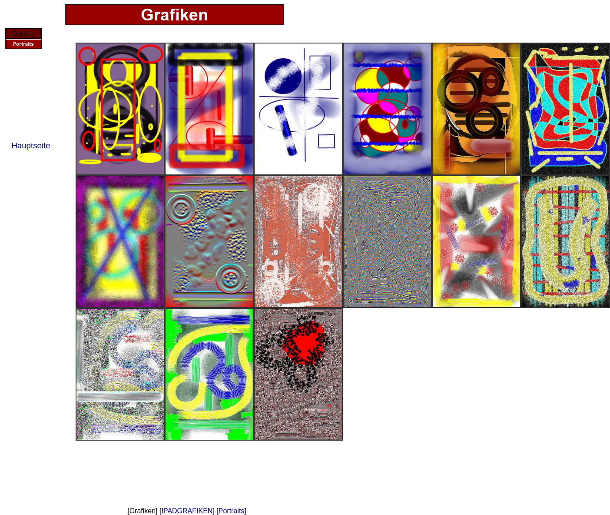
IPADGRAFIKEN (186, 511)
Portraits (232, 511)
